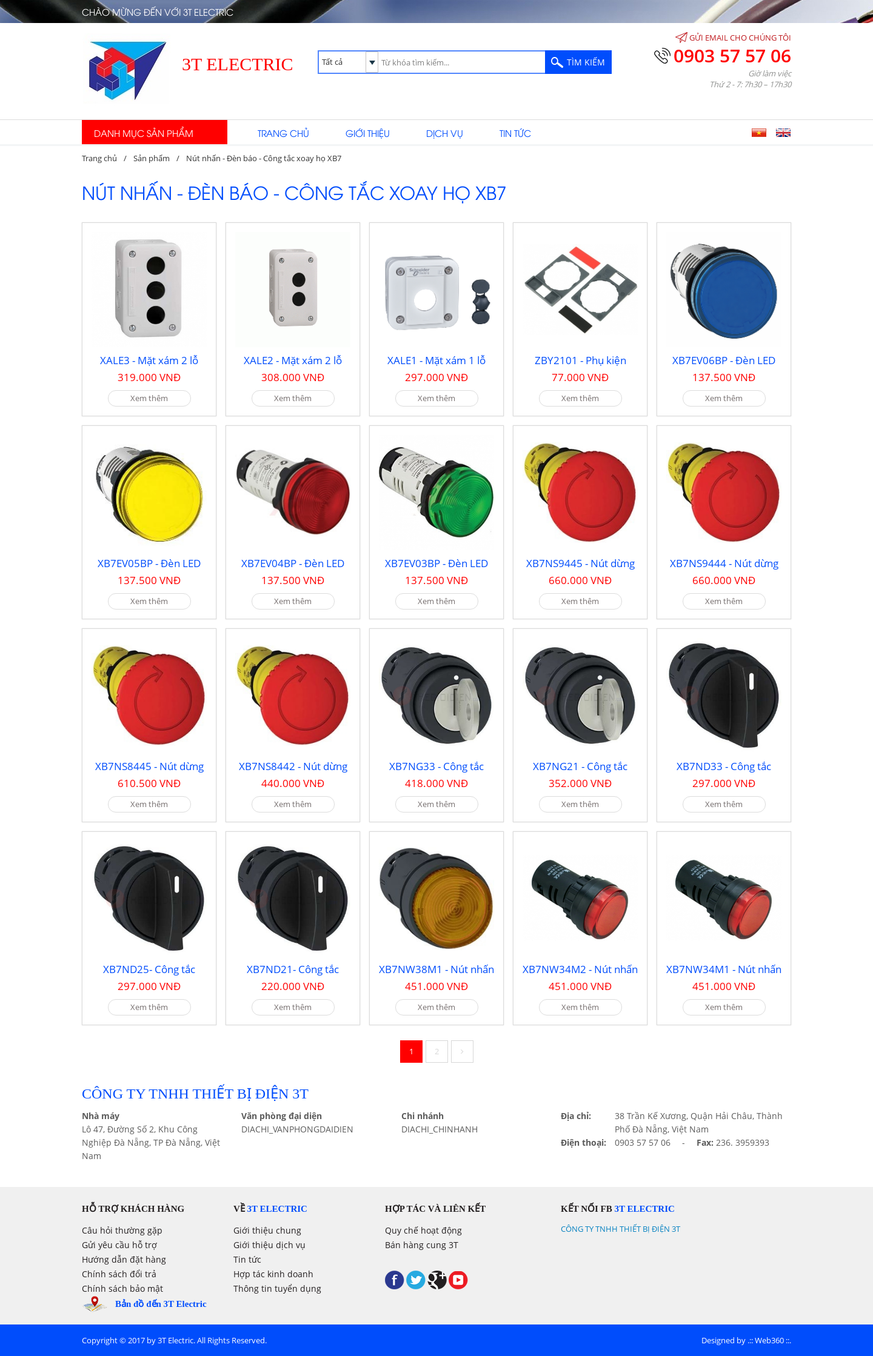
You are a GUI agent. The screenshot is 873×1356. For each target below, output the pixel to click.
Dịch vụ (444, 133)
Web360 (769, 1340)
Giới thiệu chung (267, 1230)
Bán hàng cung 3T (421, 1245)
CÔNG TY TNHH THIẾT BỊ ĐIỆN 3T (620, 1228)
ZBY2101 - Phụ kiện (580, 360)
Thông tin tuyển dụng (277, 1288)
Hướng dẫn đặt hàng (124, 1259)
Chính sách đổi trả (119, 1274)
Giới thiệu (368, 133)
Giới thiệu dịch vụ (269, 1245)
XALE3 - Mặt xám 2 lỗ (149, 360)
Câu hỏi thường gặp (122, 1230)
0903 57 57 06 (732, 55)
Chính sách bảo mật (122, 1288)
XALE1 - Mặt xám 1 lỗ (436, 360)
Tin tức (515, 133)
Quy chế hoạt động (423, 1230)
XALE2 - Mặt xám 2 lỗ (293, 360)
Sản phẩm (151, 158)
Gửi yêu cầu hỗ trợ (119, 1245)
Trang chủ (283, 133)
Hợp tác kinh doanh (273, 1274)
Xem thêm (149, 398)
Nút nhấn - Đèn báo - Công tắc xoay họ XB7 (263, 158)
